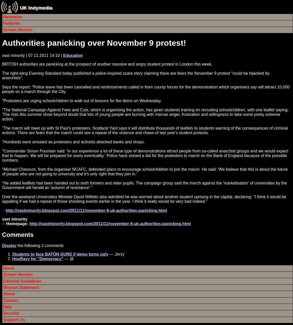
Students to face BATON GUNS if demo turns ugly (60, 254)
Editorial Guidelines (22, 281)
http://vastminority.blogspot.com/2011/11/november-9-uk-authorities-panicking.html (86, 210)
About (9, 294)
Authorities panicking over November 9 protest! (94, 43)
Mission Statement (21, 287)
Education (73, 55)
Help (7, 307)
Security (11, 313)
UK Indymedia (36, 7)
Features (11, 23)
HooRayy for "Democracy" (37, 259)
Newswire (12, 17)
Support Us (14, 320)
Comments (18, 234)
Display (9, 245)
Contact (10, 300)
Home (8, 268)
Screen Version (18, 30)
